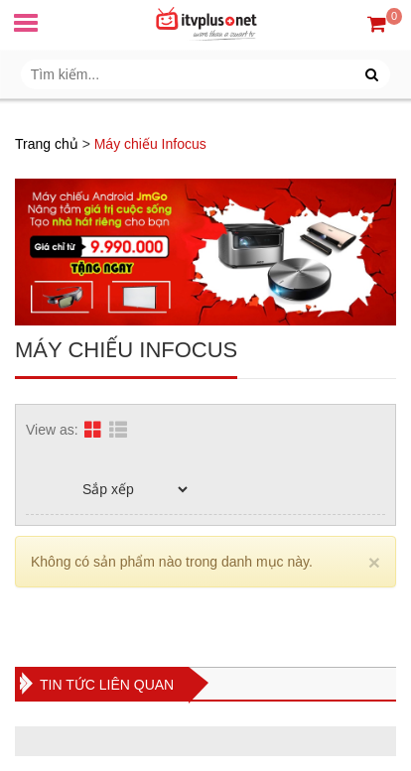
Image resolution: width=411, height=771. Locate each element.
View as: (52, 430)
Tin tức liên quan (107, 685)
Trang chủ (46, 144)
